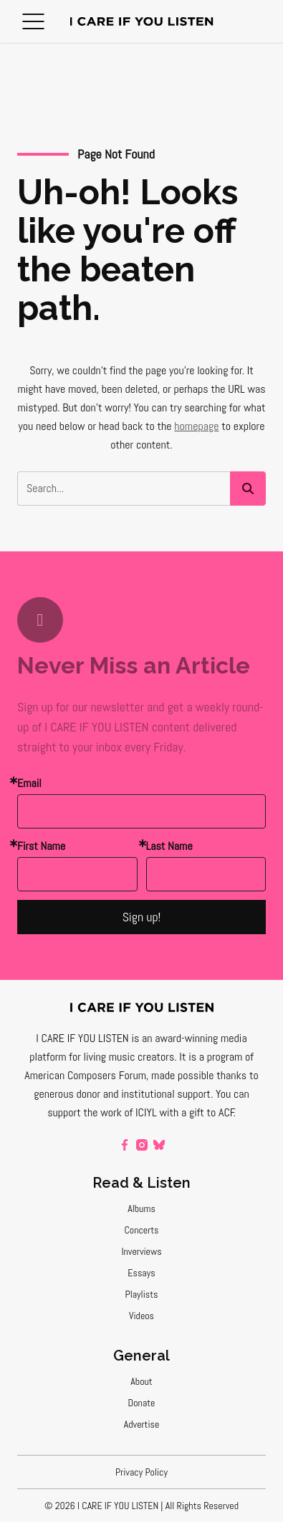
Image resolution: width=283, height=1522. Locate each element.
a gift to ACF (207, 1112)
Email (29, 783)
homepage (196, 426)
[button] (33, 21)
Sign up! (142, 916)
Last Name (169, 845)
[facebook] (124, 1145)
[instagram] (142, 1145)
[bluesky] (159, 1145)
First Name (41, 845)
